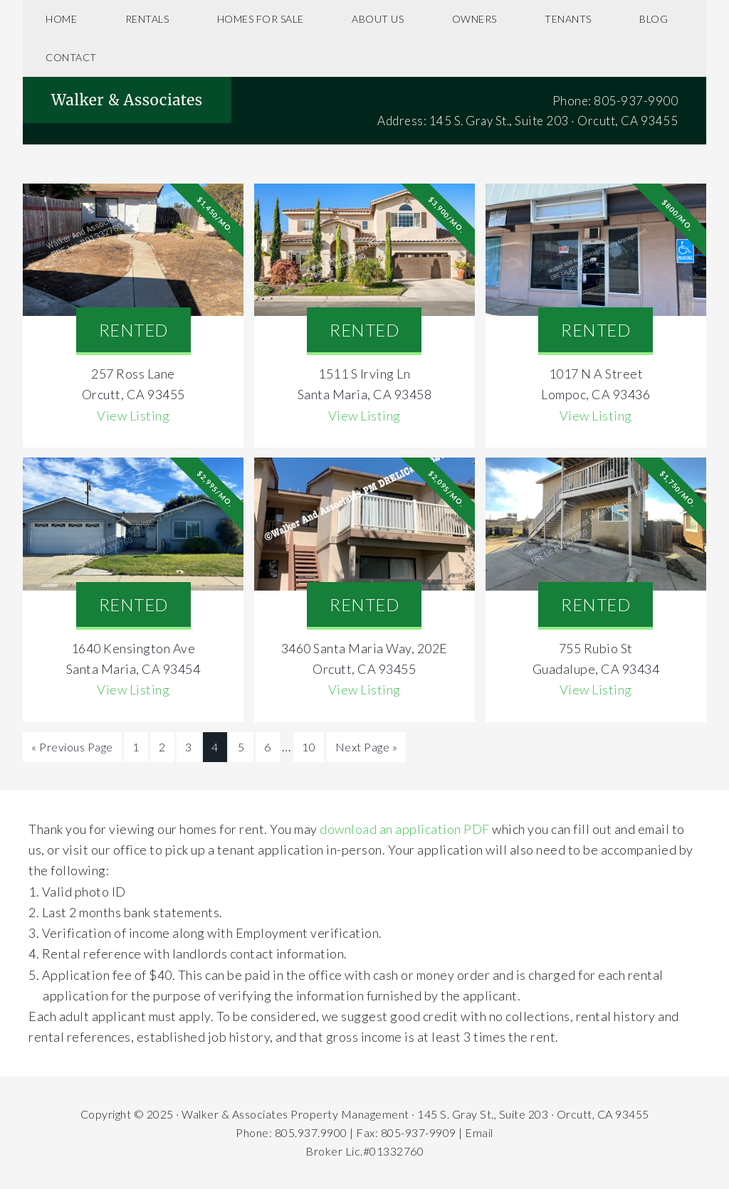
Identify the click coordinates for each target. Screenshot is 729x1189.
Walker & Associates (127, 100)
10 (308, 747)
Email (479, 1132)
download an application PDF (405, 829)
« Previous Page (72, 747)
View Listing (133, 415)
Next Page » (366, 747)
